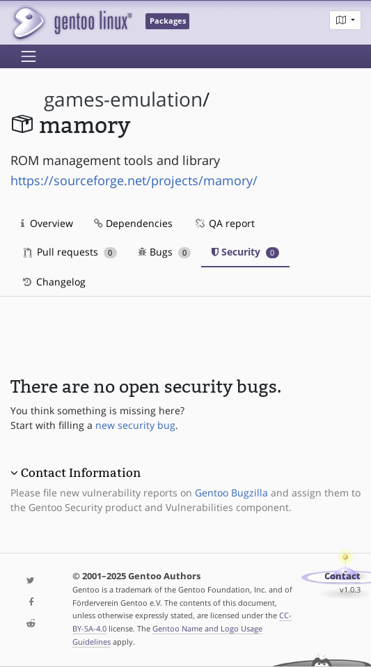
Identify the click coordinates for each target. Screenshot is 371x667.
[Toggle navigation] (28, 56)
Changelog (53, 281)
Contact (342, 576)
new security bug (135, 425)
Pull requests (70, 251)
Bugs (164, 251)
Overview (47, 223)
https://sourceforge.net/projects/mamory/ (134, 180)
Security (245, 251)
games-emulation (123, 99)
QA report (224, 223)
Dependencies (133, 223)
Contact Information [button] (81, 473)
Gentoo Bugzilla (231, 492)
